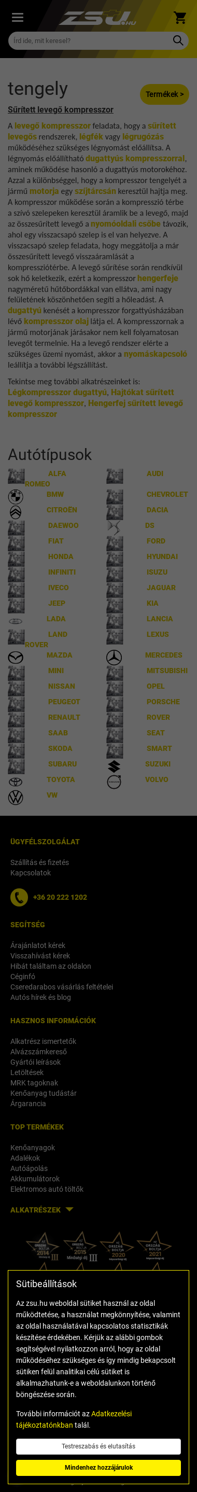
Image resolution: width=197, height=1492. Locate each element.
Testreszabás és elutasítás (98, 1446)
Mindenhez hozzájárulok (99, 1467)
